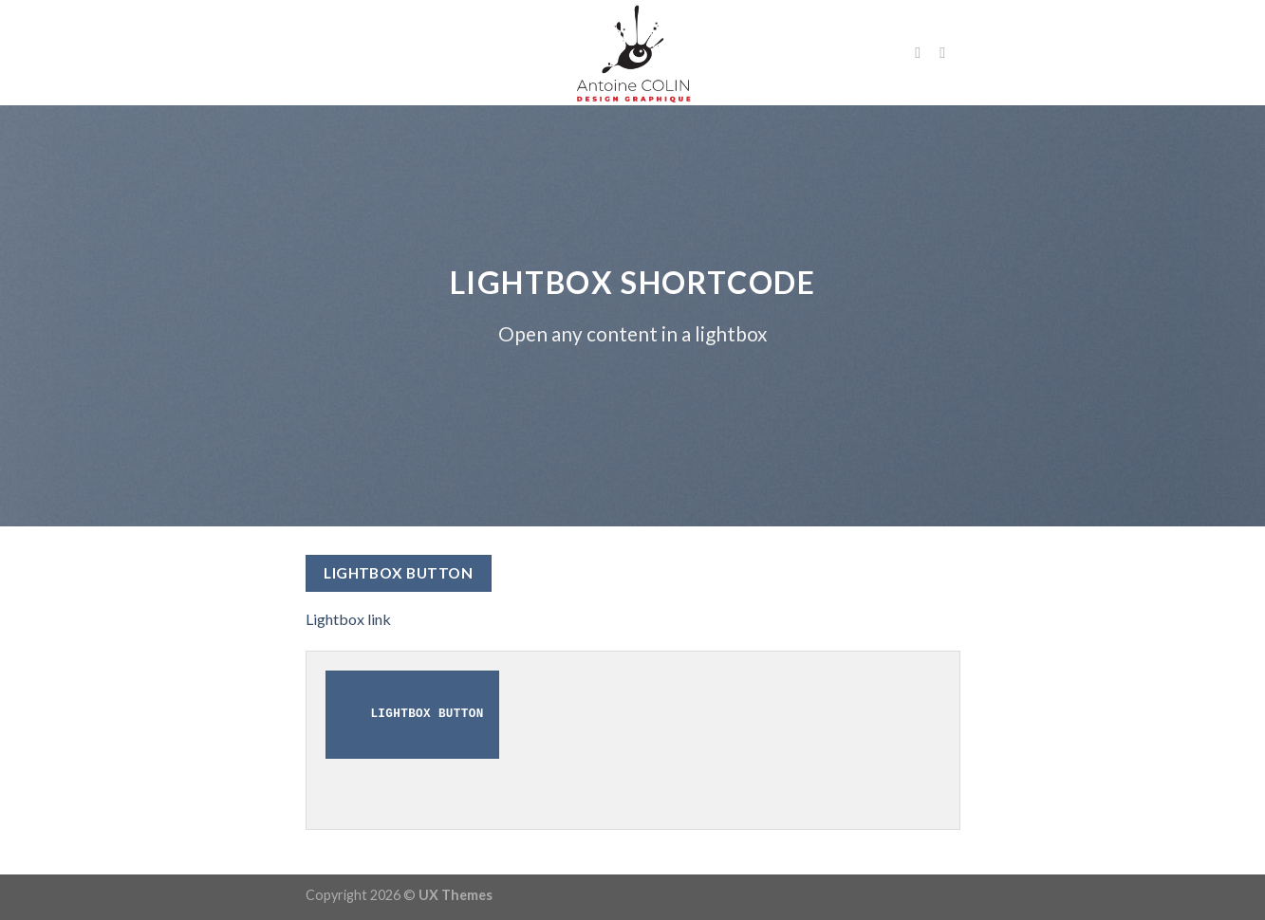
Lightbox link (348, 619)
